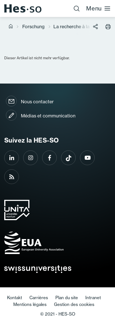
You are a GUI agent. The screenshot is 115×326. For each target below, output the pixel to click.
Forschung (33, 26)
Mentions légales (30, 304)
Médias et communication (48, 115)
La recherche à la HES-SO (81, 26)
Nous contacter (37, 101)
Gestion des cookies (74, 304)
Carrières (38, 297)
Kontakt (14, 297)
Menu (98, 8)
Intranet (93, 297)
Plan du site (66, 297)
